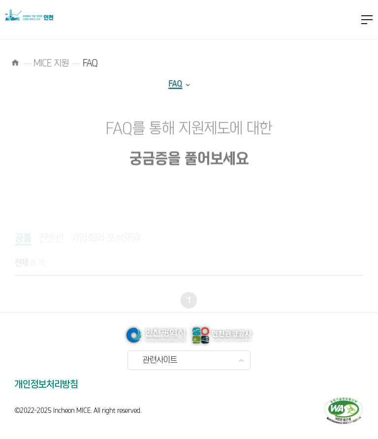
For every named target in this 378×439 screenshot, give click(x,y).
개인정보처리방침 (46, 384)
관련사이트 (160, 360)
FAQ (167, 84)
